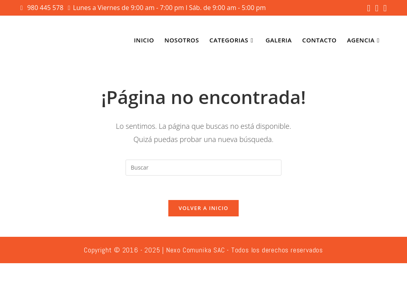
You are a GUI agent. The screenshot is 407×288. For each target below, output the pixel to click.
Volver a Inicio (203, 208)
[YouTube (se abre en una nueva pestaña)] (384, 8)
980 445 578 (46, 7)
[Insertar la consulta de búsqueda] (203, 168)
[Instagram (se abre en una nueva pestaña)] (377, 8)
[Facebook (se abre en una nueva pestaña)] (369, 8)
